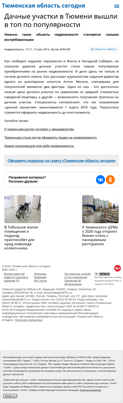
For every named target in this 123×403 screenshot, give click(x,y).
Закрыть (10, 396)
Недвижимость (14, 49)
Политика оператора (28, 320)
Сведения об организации (73, 282)
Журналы (40, 274)
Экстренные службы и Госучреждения (77, 275)
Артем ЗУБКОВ (60, 49)
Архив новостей (14, 274)
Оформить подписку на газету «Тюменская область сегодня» (62, 160)
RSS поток (40, 280)
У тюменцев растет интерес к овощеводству (39, 129)
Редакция (40, 277)
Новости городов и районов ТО (16, 278)
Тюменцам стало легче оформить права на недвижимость (50, 137)
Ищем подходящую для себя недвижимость (39, 146)
